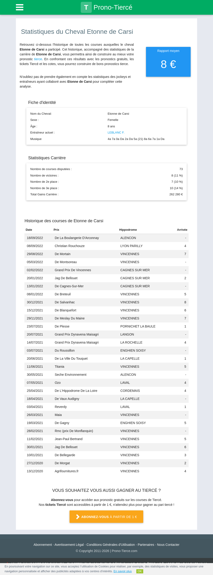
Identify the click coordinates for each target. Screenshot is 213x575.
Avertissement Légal (69, 545)
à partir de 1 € (106, 517)
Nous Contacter (168, 545)
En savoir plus (123, 571)
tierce (38, 59)
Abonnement (43, 545)
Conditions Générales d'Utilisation (111, 545)
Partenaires (146, 545)
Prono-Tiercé (106, 7)
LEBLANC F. (116, 132)
